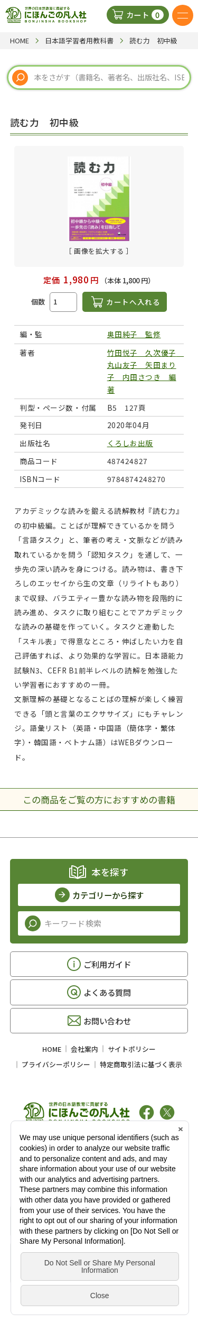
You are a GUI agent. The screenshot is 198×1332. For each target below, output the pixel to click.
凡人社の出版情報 (91, 1147)
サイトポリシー (132, 1049)
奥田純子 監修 (134, 334)
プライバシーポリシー (56, 1064)
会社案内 (84, 1049)
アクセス (95, 1221)
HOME (51, 1049)
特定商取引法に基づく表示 (141, 1064)
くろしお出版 (130, 443)
